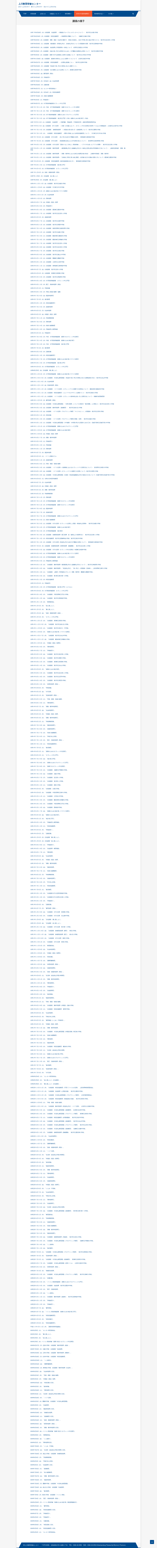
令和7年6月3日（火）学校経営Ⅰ (40, 99)
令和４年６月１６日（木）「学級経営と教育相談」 (45, 822)
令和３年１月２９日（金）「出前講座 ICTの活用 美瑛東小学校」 (50, 912)
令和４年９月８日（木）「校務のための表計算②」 (45, 669)
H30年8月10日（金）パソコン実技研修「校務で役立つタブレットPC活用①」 (53, 1431)
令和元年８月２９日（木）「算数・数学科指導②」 (45, 1170)
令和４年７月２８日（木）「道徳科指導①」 (43, 729)
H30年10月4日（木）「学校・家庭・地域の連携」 (45, 1375)
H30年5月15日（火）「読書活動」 (40, 1521)
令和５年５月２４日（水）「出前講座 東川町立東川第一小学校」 (49, 576)
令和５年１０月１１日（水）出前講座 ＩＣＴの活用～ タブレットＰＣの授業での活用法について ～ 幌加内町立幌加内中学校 (67, 389)
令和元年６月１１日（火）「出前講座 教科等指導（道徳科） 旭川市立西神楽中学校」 (56, 1297)
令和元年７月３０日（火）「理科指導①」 (42, 1199)
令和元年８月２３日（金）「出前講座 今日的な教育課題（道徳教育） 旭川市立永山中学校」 (58, 1121)
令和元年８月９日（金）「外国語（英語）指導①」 (45, 1184)
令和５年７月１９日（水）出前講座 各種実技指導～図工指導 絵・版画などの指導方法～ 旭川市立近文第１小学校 (64, 534)
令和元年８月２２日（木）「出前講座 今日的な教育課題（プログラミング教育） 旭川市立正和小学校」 (61, 1125)
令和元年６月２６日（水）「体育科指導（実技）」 (45, 1267)
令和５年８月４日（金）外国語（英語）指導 (43, 486)
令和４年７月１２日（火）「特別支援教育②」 (44, 744)
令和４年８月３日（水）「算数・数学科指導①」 (44, 717)
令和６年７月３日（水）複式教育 (40, 299)
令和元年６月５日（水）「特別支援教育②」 (43, 1315)
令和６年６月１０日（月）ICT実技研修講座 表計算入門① (47, 363)
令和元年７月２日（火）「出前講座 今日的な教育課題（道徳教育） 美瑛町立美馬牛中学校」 (58, 1259)
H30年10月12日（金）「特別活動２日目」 (42, 1382)
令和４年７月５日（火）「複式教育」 (41, 747)
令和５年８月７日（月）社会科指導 (40, 482)
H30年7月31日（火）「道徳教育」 (40, 1468)
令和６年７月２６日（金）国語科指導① (42, 295)
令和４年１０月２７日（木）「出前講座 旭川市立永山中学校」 (49, 635)
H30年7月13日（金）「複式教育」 (40, 1491)
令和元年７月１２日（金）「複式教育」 (42, 1248)
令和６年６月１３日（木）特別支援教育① (42, 303)
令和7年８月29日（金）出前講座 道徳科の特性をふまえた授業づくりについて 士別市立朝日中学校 (61, 58)
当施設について (54, 14)
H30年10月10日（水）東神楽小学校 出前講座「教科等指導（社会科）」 (51, 1368)
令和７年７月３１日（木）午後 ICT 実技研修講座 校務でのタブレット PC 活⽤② (55, 107)
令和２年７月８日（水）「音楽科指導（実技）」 (44, 1069)
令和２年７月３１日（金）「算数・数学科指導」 (44, 1028)
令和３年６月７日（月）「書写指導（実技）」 (44, 908)
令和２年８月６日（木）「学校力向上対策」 (43, 1016)
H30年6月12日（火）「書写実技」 (40, 1506)
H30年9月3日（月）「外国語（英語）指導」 (43, 1379)
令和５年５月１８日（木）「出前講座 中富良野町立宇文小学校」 (49, 594)
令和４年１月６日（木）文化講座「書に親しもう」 (45, 837)
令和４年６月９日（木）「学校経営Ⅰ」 (42, 830)
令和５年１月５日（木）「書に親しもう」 (42, 609)
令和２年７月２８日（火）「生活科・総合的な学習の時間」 (48, 1050)
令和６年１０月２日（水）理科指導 (40, 198)
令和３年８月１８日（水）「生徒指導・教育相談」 (45, 848)
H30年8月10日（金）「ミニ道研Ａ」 (41, 1439)
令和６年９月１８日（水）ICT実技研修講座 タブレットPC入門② (49, 280)
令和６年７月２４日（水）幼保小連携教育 (42, 325)
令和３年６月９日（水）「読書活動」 (41, 904)
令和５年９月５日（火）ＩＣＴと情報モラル (43, 456)
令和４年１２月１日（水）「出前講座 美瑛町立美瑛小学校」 (48, 620)
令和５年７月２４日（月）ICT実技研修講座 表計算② (46, 531)
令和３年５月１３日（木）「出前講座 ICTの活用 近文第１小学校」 (50, 897)
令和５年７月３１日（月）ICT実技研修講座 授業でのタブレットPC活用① (52, 505)
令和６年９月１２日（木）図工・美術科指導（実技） (46, 284)
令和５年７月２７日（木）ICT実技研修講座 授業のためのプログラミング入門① (54, 516)
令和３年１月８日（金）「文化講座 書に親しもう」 (46, 919)
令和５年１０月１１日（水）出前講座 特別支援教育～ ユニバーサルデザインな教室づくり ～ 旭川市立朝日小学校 (64, 392)
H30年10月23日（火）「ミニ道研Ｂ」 (41, 1360)
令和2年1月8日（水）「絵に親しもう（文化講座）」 (45, 1080)
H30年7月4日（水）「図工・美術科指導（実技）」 (45, 1498)
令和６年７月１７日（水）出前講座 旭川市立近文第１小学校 (48, 243)
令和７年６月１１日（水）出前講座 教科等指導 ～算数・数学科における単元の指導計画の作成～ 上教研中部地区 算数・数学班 (69, 153)
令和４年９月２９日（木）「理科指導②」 (42, 646)
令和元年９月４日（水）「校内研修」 (41, 1162)
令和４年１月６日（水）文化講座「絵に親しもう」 (45, 841)
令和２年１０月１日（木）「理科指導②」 (42, 983)
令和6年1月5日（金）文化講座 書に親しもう (43, 370)
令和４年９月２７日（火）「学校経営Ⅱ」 (42, 650)
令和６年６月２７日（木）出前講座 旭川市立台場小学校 (47, 250)
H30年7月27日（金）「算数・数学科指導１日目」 (45, 1476)
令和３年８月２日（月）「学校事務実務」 (42, 874)
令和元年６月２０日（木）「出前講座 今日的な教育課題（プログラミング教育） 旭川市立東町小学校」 (61, 1274)
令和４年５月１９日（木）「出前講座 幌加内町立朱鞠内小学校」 (49, 800)
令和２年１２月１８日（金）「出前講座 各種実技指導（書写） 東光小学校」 (53, 930)
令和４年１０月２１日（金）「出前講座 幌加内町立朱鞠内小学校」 (50, 639)
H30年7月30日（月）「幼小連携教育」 (41, 1472)
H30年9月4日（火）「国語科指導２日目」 (42, 1409)
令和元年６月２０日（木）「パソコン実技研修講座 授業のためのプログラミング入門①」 (57, 1282)
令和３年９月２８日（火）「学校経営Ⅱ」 (42, 845)
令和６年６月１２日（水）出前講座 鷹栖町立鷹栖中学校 (47, 258)
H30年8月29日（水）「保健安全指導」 (41, 1412)
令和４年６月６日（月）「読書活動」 (41, 833)
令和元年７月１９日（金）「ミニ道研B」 (42, 1244)
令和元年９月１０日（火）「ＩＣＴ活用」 (42, 1151)
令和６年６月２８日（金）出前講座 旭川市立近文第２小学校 (48, 247)
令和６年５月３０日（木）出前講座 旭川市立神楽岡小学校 (48, 277)
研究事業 (68, 14)
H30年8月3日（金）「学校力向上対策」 (42, 1461)
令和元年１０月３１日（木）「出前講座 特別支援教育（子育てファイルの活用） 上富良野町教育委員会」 (62, 1087)
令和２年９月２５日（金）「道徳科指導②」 (43, 968)
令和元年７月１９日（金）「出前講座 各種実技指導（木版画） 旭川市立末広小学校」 (56, 1237)
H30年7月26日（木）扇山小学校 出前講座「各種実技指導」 (48, 1453)
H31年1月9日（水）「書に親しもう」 (41, 1334)
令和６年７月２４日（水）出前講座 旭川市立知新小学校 (47, 232)
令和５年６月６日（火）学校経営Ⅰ (40, 583)
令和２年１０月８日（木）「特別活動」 (42, 957)
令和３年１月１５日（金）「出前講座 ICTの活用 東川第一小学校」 (51, 927)
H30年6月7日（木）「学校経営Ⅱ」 (40, 1513)
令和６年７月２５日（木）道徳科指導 (41, 307)
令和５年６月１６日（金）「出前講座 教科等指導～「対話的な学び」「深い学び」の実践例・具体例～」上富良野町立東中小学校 (68, 568)
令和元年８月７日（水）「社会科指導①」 (42, 1192)
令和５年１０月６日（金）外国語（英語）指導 (44, 434)
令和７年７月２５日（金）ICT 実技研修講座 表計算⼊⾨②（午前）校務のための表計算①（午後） (59, 118)
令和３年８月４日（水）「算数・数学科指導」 (44, 863)
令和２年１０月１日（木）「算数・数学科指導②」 (45, 979)
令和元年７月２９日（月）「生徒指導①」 (42, 1203)
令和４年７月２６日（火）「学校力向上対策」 (44, 736)
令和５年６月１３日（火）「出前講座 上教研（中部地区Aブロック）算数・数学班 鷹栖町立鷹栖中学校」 (62, 572)
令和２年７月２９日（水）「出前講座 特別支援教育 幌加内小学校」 (51, 1046)
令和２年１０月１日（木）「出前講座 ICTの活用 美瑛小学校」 (49, 942)
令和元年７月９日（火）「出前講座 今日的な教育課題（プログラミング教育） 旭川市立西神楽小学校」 (61, 1252)
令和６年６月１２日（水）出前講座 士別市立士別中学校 (47, 262)
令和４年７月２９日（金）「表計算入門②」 (43, 759)
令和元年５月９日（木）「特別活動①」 (42, 1319)
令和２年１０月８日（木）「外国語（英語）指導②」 (46, 953)
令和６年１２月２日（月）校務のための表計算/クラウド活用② (49, 191)
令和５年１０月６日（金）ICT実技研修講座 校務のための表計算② (50, 430)
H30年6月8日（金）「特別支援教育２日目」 (43, 1510)
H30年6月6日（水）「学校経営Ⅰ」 (40, 1517)
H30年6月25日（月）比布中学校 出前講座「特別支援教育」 (48, 1356)
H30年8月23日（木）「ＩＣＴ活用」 (41, 1397)
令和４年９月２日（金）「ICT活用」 (41, 691)
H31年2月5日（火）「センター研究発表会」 (43, 1330)
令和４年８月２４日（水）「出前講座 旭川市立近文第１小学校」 (49, 673)
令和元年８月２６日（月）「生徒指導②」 (42, 1177)
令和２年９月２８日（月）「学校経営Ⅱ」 (42, 986)
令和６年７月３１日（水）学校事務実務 (42, 318)
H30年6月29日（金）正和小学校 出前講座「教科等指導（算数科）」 (51, 1353)
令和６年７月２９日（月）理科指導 (40, 321)
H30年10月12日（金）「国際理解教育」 (41, 1364)
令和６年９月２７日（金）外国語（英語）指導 (44, 202)
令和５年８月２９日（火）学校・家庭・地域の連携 (45, 463)
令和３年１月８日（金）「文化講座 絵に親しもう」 (46, 923)
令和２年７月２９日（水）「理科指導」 (42, 1039)
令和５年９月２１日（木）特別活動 (40, 415)
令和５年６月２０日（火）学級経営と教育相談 (44, 561)
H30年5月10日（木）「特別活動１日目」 (42, 1524)
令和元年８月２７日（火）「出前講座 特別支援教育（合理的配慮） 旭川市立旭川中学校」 (57, 1117)
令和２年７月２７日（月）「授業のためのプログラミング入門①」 (49, 1057)
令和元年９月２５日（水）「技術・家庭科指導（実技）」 (47, 1147)
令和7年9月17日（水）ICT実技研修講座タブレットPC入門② (48, 103)
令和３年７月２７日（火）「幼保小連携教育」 (44, 871)
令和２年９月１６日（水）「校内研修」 (42, 994)
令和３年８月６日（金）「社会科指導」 (42, 856)
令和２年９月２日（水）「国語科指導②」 (42, 998)
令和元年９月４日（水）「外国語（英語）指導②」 (45, 1158)
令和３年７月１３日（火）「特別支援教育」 (43, 886)
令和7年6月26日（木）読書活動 (39, 84)
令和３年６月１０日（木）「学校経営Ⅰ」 (42, 901)
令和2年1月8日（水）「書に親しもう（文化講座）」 (45, 1084)
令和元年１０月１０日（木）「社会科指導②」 (44, 1136)
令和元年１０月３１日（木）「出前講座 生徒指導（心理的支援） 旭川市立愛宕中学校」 (57, 1091)
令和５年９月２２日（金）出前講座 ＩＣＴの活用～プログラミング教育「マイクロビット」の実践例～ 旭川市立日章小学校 (67, 411)
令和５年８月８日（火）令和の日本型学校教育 (44, 478)
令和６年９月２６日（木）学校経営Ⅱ (41, 206)
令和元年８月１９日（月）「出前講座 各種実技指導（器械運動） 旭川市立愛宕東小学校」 (57, 1132)
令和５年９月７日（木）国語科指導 (40, 452)
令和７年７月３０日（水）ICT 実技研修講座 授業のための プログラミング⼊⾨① (54, 114)
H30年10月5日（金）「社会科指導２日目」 (43, 1371)
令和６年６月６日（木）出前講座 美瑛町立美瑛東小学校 (47, 273)
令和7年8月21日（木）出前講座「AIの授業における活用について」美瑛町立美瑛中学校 (56, 70)
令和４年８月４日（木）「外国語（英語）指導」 (44, 714)
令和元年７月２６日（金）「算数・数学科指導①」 (45, 1229)
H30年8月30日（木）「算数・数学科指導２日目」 (45, 1427)
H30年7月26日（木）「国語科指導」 (41, 1480)
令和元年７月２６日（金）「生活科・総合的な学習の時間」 (48, 1207)
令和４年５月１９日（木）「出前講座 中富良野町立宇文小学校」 (49, 803)
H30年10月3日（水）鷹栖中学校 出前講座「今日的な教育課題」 (49, 1401)
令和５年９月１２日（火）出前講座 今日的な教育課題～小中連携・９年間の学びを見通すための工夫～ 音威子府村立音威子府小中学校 (70, 422)
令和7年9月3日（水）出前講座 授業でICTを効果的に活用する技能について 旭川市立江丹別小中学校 (61, 55)
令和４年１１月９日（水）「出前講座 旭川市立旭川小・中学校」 (49, 628)
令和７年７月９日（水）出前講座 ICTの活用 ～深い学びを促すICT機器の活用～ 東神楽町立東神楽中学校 (62, 137)
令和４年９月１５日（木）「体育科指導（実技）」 (45, 684)
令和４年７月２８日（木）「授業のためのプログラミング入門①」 (49, 762)
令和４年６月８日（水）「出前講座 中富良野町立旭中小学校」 (49, 792)
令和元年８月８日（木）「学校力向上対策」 (43, 1196)
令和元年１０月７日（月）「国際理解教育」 (43, 1143)
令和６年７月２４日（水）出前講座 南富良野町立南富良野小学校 (49, 228)
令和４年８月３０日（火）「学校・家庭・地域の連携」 (46, 699)
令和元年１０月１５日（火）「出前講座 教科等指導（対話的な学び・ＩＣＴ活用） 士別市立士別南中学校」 (63, 1106)
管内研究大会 (98, 14)
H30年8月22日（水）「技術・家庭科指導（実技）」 (45, 1420)
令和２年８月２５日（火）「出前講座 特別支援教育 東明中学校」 (50, 1009)
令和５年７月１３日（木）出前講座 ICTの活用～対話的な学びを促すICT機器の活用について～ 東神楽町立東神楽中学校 (66, 542)
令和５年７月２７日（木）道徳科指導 (41, 512)
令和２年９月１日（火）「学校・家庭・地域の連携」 (46, 1001)
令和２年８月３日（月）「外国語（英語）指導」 (44, 1024)
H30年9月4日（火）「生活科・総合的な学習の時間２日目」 (48, 1394)
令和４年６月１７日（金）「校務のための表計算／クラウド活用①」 (50, 811)
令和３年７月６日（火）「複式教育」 (41, 889)
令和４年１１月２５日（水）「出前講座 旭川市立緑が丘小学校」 (49, 624)
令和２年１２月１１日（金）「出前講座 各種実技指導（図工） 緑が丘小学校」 (54, 934)
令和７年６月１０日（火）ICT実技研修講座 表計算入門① (47, 165)
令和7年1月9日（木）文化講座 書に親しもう (43, 180)
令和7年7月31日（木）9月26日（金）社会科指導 (44, 81)
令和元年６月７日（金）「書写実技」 (41, 1308)
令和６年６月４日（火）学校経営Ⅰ (40, 333)
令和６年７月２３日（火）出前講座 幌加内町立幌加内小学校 (48, 236)
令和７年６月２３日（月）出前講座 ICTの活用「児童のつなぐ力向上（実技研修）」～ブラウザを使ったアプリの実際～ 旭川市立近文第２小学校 (73, 144)
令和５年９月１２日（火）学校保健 (40, 445)
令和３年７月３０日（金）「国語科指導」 (42, 867)
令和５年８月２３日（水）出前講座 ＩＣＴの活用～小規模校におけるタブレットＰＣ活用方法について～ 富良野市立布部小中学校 (69, 467)
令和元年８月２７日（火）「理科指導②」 (42, 1173)
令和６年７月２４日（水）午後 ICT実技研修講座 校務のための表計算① (52, 340)
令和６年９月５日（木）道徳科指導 (41, 217)
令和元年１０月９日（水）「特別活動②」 (42, 1140)
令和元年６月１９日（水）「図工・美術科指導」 (44, 1289)
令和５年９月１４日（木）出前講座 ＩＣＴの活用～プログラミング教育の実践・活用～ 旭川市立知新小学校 (63, 419)
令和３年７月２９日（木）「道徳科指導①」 (43, 878)
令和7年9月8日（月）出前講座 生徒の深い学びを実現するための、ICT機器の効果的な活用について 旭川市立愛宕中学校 (66, 51)
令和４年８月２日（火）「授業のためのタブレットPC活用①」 (48, 751)
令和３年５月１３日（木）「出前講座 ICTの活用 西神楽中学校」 (49, 893)
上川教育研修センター (29, 3)
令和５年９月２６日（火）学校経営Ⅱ (41, 441)
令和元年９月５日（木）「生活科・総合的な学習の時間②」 (48, 1155)
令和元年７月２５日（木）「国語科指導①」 (43, 1233)
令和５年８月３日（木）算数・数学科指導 (42, 490)
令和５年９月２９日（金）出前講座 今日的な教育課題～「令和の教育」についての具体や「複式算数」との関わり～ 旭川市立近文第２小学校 (72, 404)
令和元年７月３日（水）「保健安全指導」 (42, 1270)
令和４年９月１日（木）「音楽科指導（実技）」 (44, 695)
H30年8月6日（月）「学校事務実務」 (41, 1457)
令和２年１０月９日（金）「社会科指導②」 (43, 949)
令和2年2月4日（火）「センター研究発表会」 (43, 1076)
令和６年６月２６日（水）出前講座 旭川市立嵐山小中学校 (48, 254)
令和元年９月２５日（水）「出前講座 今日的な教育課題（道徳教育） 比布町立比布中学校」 (58, 1110)
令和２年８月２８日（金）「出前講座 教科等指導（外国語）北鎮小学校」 (52, 1005)
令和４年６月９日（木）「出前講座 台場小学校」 (45, 788)
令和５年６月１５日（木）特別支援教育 (42, 579)
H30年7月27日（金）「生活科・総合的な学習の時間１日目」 (48, 1450)
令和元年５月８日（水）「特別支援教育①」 (43, 1323)
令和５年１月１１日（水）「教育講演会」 (42, 602)
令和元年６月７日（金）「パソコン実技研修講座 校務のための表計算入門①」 (53, 1311)
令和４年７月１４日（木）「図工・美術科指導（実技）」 (47, 740)
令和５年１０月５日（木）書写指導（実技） (43, 400)
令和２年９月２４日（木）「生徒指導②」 (42, 990)
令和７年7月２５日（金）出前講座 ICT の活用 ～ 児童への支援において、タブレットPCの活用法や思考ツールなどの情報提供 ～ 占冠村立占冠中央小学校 (76, 126)
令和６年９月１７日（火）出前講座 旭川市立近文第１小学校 (48, 213)
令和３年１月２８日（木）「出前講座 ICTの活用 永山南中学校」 (50, 915)
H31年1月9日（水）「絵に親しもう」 (41, 1338)
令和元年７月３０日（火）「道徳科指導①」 (43, 1222)
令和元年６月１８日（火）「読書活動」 (42, 1278)
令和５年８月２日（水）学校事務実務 (41, 493)
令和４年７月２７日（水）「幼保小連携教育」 (44, 732)
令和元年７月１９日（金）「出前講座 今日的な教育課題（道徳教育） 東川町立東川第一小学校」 (59, 1211)
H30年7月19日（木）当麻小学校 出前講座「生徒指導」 (47, 1349)
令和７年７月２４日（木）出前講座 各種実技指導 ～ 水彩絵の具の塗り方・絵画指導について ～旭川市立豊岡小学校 (65, 129)
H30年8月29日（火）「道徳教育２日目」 (42, 1416)
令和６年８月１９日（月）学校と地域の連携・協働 (45, 292)
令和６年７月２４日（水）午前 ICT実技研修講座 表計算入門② (49, 344)
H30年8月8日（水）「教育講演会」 (40, 1435)
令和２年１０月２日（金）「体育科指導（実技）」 (45, 964)
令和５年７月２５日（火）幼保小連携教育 (42, 519)
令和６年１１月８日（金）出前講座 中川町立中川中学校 (47, 187)
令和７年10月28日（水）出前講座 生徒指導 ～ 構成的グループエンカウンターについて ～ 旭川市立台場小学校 (64, 32)
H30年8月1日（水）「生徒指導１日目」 (42, 1465)
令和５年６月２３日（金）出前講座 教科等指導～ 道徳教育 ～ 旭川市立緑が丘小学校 (56, 407)
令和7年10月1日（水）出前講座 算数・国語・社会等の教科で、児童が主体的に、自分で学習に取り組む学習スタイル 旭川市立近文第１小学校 (72, 40)
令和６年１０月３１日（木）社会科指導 (42, 194)
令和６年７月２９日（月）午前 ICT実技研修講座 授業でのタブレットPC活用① (54, 336)
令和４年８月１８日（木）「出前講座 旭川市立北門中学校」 (48, 676)
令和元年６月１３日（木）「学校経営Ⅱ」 (42, 1300)
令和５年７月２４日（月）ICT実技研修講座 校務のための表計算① (50, 527)
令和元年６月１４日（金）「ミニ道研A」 (42, 1293)
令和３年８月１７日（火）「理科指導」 (42, 852)
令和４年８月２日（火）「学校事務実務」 (42, 721)
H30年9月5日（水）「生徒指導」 (40, 1405)
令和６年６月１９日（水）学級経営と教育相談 (44, 329)
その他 (110, 14)
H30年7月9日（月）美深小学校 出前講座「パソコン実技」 (48, 1495)
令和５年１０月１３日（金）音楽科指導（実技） (44, 385)
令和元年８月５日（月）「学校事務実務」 (42, 1218)
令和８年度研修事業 (82, 14)
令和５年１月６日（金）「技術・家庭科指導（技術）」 (46, 613)
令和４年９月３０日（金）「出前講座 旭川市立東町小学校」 (48, 658)
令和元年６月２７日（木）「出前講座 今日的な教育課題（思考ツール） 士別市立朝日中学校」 (59, 1263)
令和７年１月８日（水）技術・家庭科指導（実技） (45, 172)
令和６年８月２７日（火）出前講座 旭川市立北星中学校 (47, 221)
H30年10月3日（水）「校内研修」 (40, 1386)
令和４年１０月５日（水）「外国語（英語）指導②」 (46, 643)
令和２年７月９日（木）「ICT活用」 (41, 1072)
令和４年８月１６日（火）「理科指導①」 (42, 703)
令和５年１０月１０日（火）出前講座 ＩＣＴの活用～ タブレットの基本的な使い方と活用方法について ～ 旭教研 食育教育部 (67, 396)
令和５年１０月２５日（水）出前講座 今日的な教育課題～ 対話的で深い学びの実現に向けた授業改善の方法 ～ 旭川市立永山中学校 (69, 378)
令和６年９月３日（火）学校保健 (40, 288)
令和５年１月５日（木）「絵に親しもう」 (42, 605)
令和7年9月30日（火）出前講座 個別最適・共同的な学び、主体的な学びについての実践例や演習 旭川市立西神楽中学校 (66, 43)
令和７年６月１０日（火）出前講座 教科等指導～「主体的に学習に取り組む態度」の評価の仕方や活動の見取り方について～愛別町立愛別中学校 (73, 157)
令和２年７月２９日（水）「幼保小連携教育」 (44, 1035)
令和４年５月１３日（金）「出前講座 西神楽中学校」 (46, 807)
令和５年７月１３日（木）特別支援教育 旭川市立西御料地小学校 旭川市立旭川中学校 (56, 538)
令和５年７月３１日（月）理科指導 (40, 497)
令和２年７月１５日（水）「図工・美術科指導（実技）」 (47, 1061)
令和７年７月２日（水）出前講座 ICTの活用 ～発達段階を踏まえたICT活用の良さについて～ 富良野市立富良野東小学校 (67, 141)
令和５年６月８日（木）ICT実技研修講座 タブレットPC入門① (49, 590)
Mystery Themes (120, 1545)
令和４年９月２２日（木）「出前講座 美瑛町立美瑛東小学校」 (49, 661)
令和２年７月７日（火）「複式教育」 (41, 1065)
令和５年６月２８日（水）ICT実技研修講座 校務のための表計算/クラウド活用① (54, 553)
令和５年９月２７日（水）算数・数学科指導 (43, 437)
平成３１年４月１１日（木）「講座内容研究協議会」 (46, 1326)
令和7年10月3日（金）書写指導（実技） (42, 73)
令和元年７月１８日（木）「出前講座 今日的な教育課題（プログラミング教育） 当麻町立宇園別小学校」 (62, 1241)
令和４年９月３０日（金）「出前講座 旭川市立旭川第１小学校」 (49, 654)
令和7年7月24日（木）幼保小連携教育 (41, 96)
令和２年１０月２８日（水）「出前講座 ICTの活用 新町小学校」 (50, 938)
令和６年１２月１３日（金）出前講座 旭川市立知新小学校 (48, 183)
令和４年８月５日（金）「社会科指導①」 (42, 710)
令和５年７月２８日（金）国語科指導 (41, 508)
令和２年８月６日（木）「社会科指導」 (42, 1013)
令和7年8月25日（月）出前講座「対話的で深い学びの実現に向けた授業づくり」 (54, 66)
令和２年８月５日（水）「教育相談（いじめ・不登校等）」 (48, 1020)
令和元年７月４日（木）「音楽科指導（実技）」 (44, 1255)
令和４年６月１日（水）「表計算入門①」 (42, 818)
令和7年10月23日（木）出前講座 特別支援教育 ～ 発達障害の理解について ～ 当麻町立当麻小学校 (60, 36)
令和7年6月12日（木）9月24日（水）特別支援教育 (45, 92)
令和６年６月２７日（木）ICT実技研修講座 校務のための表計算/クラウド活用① (54, 359)
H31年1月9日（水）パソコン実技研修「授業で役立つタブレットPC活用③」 (52, 1341)
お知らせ (43, 14)
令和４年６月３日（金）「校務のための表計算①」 (45, 815)
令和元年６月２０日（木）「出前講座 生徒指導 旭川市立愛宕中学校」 (51, 1285)
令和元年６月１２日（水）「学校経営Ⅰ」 (42, 1304)
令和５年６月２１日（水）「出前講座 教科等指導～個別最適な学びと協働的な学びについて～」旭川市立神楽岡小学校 (65, 564)
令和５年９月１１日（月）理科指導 (40, 448)
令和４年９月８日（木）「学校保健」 (41, 688)
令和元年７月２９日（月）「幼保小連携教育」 (44, 1226)
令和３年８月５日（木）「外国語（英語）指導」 (44, 859)
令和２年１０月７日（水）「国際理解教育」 (43, 960)
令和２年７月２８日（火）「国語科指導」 (42, 1043)
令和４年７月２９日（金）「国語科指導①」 (43, 725)
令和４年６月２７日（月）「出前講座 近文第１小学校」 (47, 777)
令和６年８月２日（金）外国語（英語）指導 (43, 314)
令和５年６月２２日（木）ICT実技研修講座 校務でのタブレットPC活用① (52, 557)
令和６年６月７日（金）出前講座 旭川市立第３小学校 (46, 269)
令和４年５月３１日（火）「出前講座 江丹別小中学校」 (47, 796)
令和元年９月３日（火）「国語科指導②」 (42, 1166)
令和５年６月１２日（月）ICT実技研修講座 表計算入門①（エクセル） (51, 587)
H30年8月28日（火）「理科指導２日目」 (42, 1390)
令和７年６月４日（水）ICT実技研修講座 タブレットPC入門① (49, 168)
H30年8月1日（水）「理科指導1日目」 (41, 1442)
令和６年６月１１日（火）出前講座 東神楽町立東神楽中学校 (48, 265)
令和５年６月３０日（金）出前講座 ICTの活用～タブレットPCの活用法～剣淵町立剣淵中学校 (58, 549)
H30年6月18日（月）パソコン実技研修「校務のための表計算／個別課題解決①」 (54, 1502)
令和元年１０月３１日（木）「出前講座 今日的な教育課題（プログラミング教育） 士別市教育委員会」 (61, 1095)
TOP (24, 14)
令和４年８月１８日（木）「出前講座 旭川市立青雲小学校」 (48, 680)
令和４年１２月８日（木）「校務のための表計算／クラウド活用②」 (50, 632)
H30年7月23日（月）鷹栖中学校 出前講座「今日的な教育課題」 (49, 1483)
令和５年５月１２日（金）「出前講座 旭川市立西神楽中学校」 (49, 598)
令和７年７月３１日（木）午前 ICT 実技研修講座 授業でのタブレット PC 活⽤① (55, 111)
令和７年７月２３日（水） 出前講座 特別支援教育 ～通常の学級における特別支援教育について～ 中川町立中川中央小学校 (68, 133)
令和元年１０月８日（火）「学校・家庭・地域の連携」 (46, 1102)
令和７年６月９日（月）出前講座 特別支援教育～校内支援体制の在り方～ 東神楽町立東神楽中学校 (60, 161)
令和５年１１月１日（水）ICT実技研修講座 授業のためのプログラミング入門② (54, 426)
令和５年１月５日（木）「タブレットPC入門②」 (44, 617)
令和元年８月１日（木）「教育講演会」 (42, 1214)
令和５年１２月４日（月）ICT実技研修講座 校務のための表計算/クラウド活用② (54, 374)
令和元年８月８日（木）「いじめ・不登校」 (43, 1188)
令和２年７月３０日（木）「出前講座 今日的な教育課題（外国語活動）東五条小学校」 (56, 1031)
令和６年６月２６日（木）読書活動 (40, 351)
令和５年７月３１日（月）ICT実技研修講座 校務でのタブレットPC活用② (52, 501)
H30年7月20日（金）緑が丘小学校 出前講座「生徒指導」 (47, 1487)
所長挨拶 (33, 14)
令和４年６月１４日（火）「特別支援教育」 (43, 826)
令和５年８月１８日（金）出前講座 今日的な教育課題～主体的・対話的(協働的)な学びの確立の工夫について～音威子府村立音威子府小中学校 (72, 475)
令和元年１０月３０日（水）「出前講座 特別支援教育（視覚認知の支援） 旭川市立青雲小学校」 (59, 1099)
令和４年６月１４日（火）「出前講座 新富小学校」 (46, 785)
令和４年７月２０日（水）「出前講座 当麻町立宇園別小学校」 (49, 770)
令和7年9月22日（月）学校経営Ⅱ (40, 77)
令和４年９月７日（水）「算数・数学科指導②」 (44, 706)
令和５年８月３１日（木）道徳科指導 (41, 460)
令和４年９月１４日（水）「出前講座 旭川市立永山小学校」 (48, 665)
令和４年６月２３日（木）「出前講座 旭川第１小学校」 (47, 781)
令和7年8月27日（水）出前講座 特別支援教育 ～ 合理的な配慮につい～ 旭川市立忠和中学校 (58, 62)
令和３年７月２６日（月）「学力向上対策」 (43, 882)
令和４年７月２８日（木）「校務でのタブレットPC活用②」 (48, 766)
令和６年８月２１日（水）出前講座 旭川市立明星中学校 (47, 224)
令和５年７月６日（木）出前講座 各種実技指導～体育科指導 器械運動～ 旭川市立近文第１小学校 (60, 546)
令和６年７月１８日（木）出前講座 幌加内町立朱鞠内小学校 (48, 239)
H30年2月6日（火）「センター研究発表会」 (43, 1532)
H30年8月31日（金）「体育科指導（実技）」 (43, 1424)
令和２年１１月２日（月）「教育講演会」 (42, 945)
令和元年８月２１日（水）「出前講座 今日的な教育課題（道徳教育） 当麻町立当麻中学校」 (58, 1128)
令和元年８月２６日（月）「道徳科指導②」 (43, 1181)
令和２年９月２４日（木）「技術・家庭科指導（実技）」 (47, 972)
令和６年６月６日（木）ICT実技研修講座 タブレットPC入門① (49, 366)
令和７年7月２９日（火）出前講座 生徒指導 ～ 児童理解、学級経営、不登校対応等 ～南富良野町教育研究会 (63, 122)
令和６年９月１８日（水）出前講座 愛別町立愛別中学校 (47, 209)
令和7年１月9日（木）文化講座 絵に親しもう (44, 176)
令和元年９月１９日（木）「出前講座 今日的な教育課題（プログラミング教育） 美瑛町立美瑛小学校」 (61, 1113)
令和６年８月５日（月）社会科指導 (40, 310)
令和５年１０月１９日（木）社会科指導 (42, 381)
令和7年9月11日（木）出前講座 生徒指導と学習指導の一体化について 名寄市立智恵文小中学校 (59, 47)
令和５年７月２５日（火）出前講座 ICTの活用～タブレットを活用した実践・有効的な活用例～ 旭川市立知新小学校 (65, 523)
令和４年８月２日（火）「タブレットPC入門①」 (44, 755)
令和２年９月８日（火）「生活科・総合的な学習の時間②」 (48, 975)
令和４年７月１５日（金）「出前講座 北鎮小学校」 (46, 774)
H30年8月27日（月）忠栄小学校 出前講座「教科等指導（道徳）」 (50, 1345)
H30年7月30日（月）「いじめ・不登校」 (42, 1446)
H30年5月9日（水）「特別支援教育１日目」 (43, 1528)
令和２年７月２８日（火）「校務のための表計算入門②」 (47, 1054)
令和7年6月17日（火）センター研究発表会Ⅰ (43, 88)
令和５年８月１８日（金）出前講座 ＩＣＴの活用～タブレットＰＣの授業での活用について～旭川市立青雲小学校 (64, 471)
